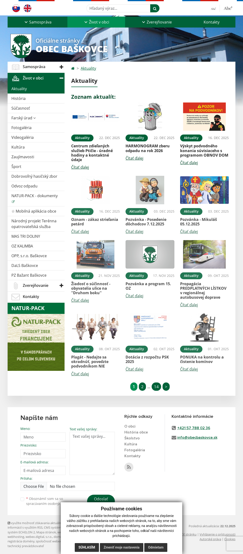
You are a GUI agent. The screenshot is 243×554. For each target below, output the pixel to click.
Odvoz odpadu (24, 186)
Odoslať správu (101, 501)
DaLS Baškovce (24, 265)
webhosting (16, 537)
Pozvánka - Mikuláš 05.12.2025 (198, 222)
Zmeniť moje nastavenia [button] (122, 547)
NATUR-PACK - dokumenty (34, 195)
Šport (16, 166)
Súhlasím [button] (87, 547)
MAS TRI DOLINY (25, 236)
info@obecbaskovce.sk (197, 437)
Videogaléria (22, 137)
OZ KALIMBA (22, 246)
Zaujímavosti (22, 156)
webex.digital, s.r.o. (39, 537)
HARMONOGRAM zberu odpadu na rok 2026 (148, 148)
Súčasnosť (20, 108)
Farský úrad (23, 118)
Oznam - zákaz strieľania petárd (94, 222)
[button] (37, 22)
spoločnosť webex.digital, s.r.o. (57, 541)
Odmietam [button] (156, 547)
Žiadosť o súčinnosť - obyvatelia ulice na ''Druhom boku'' (90, 288)
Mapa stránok (46, 532)
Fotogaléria (21, 127)
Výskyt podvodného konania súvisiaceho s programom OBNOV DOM (204, 150)
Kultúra (18, 147)
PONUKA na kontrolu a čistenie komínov (202, 359)
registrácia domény (21, 541)
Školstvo (132, 438)
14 (156, 386)
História (18, 98)
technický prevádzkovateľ (26, 546)
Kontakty (212, 22)
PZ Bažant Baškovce (29, 275)
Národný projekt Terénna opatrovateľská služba (33, 223)
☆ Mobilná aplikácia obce (33, 211)
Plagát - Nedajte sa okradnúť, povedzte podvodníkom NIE (89, 361)
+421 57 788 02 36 (193, 428)
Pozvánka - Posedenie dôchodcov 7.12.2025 (146, 222)
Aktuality (19, 88)
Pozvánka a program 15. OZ (148, 286)
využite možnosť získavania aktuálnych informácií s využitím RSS (37, 525)
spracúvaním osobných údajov (50, 503)
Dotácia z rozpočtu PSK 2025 (147, 359)
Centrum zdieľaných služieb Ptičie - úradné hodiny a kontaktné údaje (92, 152)
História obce (136, 432)
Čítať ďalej (80, 167)
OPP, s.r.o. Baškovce (29, 255)
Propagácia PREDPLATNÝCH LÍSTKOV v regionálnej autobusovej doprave (203, 290)
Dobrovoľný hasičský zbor (34, 176)
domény (59, 537)
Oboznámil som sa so (50, 501)
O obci (130, 426)
